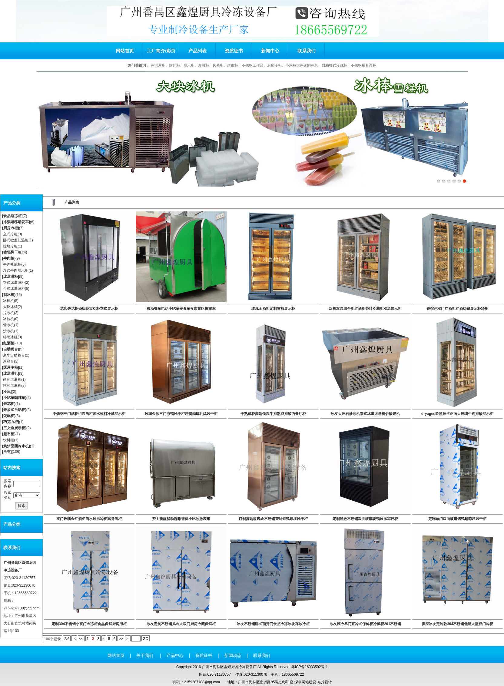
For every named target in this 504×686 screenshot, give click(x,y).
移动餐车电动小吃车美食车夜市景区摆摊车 (181, 309)
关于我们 (145, 655)
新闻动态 (232, 655)
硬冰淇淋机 (12, 379)
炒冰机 (8, 331)
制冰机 (8, 295)
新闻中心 (270, 50)
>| (127, 639)
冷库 (7, 391)
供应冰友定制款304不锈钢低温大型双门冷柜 (457, 624)
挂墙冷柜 (10, 246)
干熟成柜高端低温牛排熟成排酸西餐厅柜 (273, 414)
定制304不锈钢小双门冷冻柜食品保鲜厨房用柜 (89, 624)
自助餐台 (10, 349)
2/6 (66, 639)
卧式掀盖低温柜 (15, 240)
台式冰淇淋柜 (14, 289)
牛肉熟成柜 (12, 264)
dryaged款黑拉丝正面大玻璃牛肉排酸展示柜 (457, 414)
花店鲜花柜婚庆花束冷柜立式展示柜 (89, 309)
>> (121, 639)
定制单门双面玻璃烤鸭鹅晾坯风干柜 (457, 519)
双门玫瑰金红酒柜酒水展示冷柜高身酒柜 (89, 519)
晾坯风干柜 (12, 252)
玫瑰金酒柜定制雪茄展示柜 (273, 309)
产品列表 (197, 50)
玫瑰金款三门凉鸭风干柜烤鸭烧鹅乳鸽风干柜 (181, 414)
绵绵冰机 (10, 337)
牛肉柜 (8, 258)
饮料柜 (8, 440)
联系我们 (306, 50)
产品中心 (175, 655)
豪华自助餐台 (14, 355)
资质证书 (234, 50)
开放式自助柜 (14, 410)
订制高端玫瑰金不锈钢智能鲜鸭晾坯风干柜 (273, 519)
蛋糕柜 (8, 416)
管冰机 (8, 325)
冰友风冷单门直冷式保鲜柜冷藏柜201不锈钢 (365, 624)
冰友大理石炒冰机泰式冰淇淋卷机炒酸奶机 (365, 414)
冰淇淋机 (10, 373)
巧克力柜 (10, 422)
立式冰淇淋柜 (14, 282)
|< (74, 639)
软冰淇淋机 (12, 385)
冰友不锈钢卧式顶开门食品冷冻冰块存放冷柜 (273, 624)
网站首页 (125, 50)
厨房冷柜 (10, 228)
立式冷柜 (10, 234)
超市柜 (8, 434)
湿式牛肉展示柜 (15, 270)
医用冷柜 (10, 367)
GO (145, 639)
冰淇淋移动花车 (16, 222)
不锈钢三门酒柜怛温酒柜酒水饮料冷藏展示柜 (89, 414)
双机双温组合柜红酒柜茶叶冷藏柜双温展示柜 (365, 309)
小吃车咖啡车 (14, 398)
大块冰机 (10, 307)
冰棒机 (8, 301)
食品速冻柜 (12, 216)
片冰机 (8, 313)
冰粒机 (8, 319)
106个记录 (52, 639)
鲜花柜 (8, 404)
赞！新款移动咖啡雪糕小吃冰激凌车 (181, 519)
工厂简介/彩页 (161, 50)
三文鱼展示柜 (14, 428)
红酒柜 (8, 343)
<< (81, 639)
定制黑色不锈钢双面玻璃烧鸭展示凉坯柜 (365, 519)
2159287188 (14, 608)
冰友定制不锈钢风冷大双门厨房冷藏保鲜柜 (181, 624)
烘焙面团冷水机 (16, 446)
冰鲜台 (8, 361)
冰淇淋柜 (10, 276)
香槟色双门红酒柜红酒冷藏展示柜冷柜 (457, 309)
